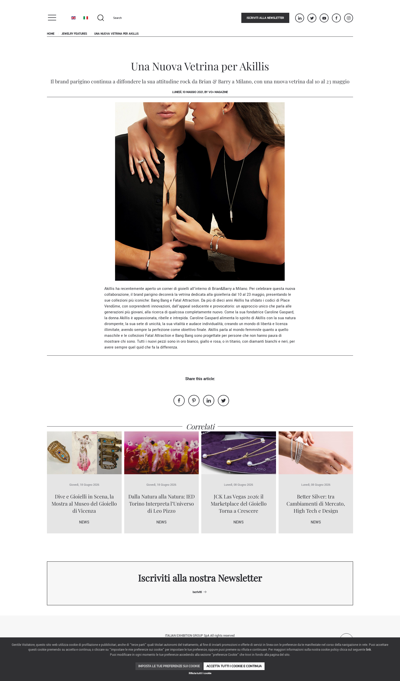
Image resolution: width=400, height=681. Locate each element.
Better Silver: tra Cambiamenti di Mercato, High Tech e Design (315, 503)
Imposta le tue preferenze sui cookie (169, 666)
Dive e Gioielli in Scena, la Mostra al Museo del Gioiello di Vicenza (84, 503)
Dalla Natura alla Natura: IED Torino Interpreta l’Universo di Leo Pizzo (161, 503)
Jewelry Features (74, 34)
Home (50, 34)
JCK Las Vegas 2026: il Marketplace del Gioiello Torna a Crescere (239, 503)
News (84, 522)
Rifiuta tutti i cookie (200, 673)
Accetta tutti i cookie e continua (234, 666)
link (368, 650)
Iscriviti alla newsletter (265, 18)
